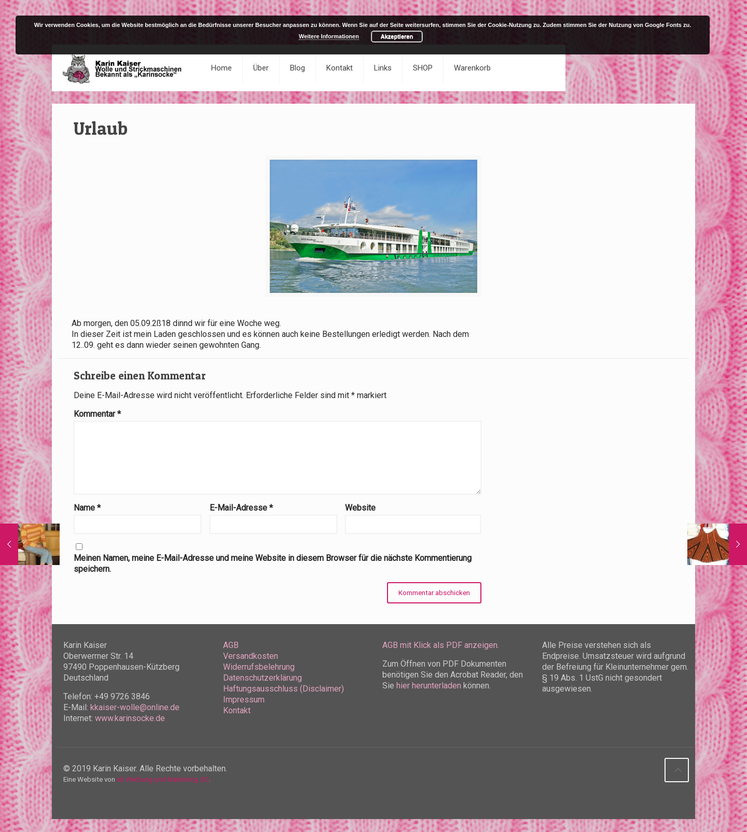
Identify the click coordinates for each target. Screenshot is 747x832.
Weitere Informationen (329, 36)
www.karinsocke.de (130, 718)
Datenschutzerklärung (262, 678)
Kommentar (97, 414)
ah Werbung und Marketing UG (163, 779)
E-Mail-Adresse (241, 508)
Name (87, 508)
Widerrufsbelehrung (259, 667)
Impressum (244, 699)
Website (360, 508)
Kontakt (237, 710)
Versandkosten (250, 656)
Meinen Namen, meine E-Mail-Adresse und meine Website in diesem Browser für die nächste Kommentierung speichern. (273, 563)
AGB (231, 645)
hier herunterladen (428, 685)
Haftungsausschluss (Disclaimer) (283, 689)
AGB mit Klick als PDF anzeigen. (440, 645)
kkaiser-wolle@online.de (134, 707)
